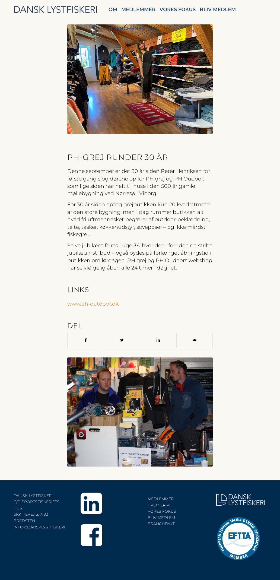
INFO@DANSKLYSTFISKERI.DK (43, 527)
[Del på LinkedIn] (158, 340)
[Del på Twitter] (122, 340)
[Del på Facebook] (86, 340)
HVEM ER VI (159, 505)
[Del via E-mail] (195, 340)
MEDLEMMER (161, 498)
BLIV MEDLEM (161, 517)
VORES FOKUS (162, 511)
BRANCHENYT (161, 523)
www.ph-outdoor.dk (93, 304)
